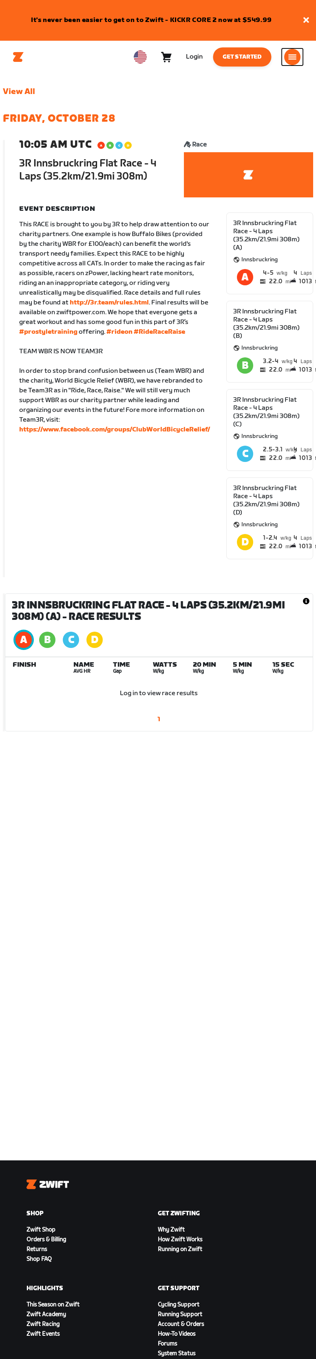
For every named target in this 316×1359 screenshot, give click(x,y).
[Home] (18, 57)
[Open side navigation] (292, 57)
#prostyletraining (48, 332)
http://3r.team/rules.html (109, 302)
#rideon (119, 332)
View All (19, 91)
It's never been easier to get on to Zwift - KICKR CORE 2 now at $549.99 (151, 20)
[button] (306, 20)
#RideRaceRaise (159, 332)
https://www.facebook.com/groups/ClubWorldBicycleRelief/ (114, 429)
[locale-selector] (140, 56)
